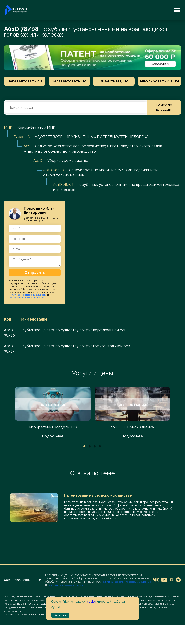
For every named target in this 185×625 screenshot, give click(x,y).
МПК (8, 128)
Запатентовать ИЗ (24, 81)
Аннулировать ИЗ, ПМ (159, 81)
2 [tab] (90, 447)
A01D (37, 161)
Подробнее (53, 436)
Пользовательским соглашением (27, 298)
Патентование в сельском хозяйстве (98, 496)
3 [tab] (95, 447)
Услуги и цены (92, 373)
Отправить (35, 273)
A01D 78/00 (53, 170)
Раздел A (22, 137)
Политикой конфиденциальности (28, 295)
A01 (27, 146)
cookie (91, 601)
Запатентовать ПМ (68, 81)
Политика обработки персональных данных (126, 582)
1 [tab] (84, 447)
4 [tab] (100, 447)
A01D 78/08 (63, 185)
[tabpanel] (53, 413)
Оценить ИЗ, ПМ (112, 81)
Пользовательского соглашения (65, 585)
